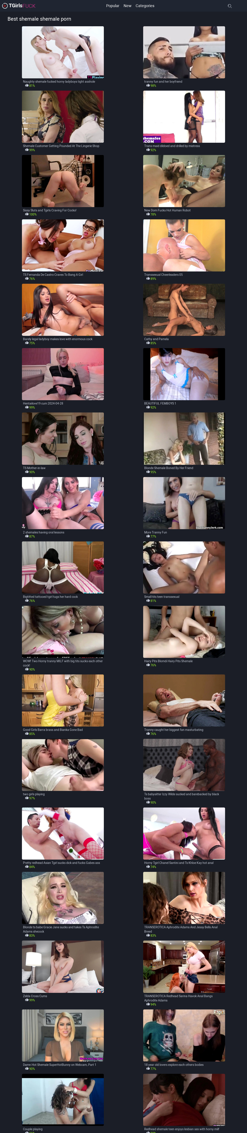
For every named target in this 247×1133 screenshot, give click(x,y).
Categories (145, 5)
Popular (112, 5)
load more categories (123, 1121)
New (128, 5)
